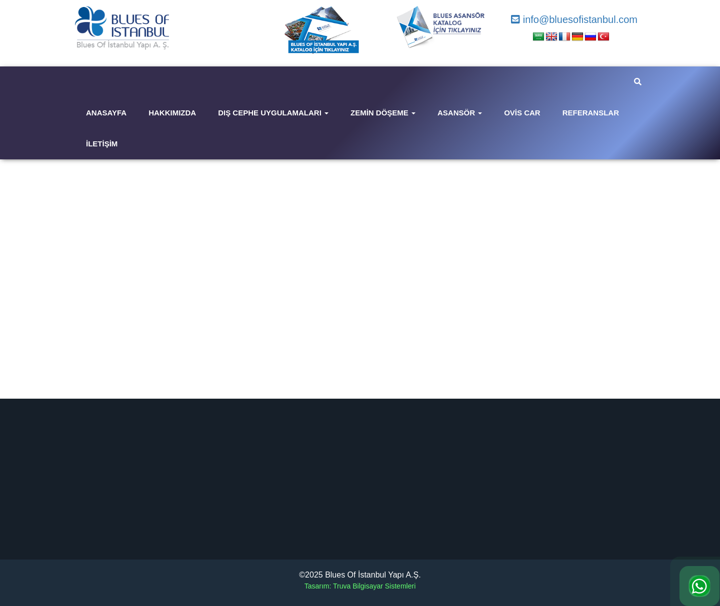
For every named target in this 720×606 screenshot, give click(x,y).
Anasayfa (106, 112)
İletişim (102, 143)
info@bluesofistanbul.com (574, 19)
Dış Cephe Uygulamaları (273, 112)
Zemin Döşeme (383, 112)
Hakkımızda (172, 112)
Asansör (460, 112)
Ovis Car (522, 112)
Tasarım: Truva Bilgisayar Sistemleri (360, 586)
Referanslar (590, 112)
